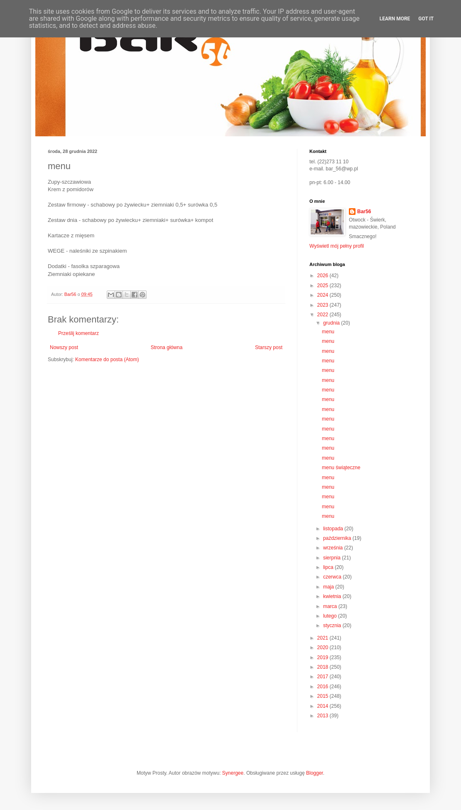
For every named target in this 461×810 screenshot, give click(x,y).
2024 (323, 295)
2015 (323, 696)
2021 (323, 638)
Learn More (395, 19)
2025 (323, 285)
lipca (329, 567)
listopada (333, 529)
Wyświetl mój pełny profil (336, 246)
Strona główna (167, 347)
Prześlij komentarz (78, 333)
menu (328, 332)
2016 (323, 686)
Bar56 (364, 211)
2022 (323, 315)
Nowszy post (64, 347)
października (338, 538)
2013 (323, 716)
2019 (323, 657)
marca (330, 606)
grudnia (332, 323)
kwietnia (333, 596)
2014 (323, 706)
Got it (426, 19)
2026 (323, 275)
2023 (323, 305)
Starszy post (268, 347)
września (333, 548)
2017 (323, 677)
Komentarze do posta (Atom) (107, 359)
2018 (323, 667)
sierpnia (332, 558)
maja (329, 587)
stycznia (333, 625)
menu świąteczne (341, 467)
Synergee (232, 773)
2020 (323, 647)
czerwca (333, 577)
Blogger (314, 773)
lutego (330, 616)
